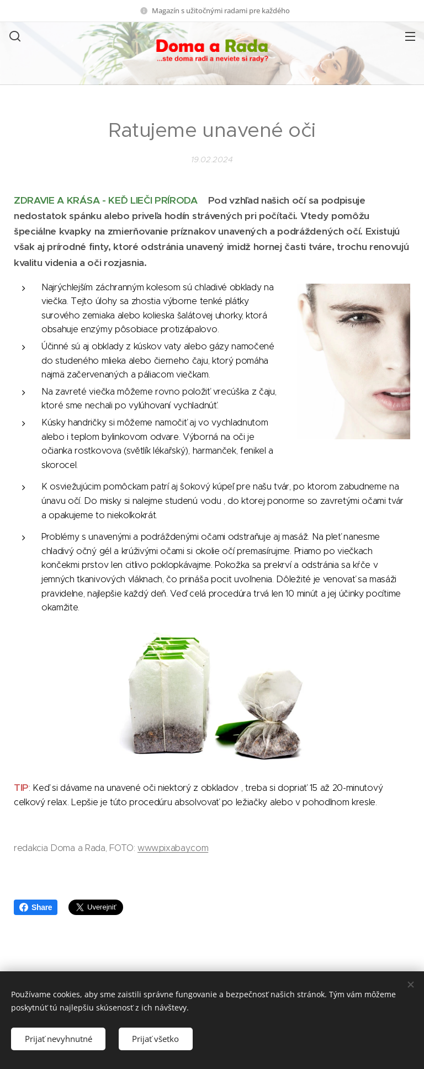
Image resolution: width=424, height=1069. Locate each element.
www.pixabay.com (172, 848)
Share (35, 907)
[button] (14, 36)
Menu (410, 36)
